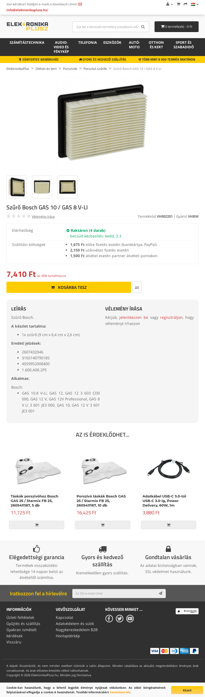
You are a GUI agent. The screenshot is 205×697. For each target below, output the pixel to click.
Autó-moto (134, 44)
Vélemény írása (43, 216)
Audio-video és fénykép (61, 47)
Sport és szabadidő (184, 44)
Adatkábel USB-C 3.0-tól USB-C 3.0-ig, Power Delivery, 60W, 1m (164, 500)
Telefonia (87, 42)
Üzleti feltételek (20, 617)
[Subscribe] (160, 593)
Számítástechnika (27, 42)
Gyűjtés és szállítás (23, 623)
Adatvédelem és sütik (75, 623)
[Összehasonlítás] (118, 287)
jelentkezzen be (133, 317)
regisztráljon (171, 317)
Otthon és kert (156, 44)
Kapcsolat (64, 617)
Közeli (187, 690)
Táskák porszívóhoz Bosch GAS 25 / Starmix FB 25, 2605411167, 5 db (34, 500)
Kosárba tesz (59, 287)
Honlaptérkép (68, 635)
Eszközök (112, 42)
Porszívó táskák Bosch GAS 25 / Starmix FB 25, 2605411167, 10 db (101, 500)
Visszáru (13, 641)
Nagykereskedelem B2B (77, 629)
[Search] (143, 26)
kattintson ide (120, 692)
